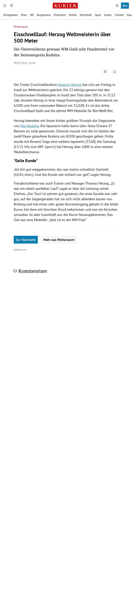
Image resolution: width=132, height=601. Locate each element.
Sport (98, 15)
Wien (24, 15)
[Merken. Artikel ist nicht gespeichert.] (114, 72)
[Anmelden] (117, 6)
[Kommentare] (105, 72)
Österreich (60, 15)
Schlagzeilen (10, 15)
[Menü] (5, 6)
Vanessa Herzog (70, 84)
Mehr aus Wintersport (58, 240)
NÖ (32, 15)
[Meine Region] (12, 6)
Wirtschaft (86, 15)
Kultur (108, 15)
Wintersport (21, 26)
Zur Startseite (26, 240)
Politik (73, 15)
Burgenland (44, 15)
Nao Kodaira (29, 126)
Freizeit (119, 15)
